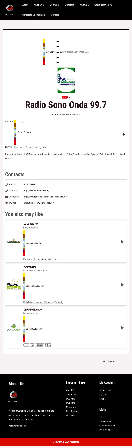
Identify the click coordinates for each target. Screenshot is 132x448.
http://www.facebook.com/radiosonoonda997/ (47, 197)
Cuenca (29, 244)
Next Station (109, 363)
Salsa (29, 147)
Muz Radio (71, 413)
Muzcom (70, 405)
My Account (105, 392)
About (25, 5)
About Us (70, 392)
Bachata (28, 260)
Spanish (38, 147)
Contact (53, 15)
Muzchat (70, 401)
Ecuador (48, 52)
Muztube (79, 5)
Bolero (36, 260)
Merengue (19, 147)
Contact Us (71, 396)
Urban (48, 347)
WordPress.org (106, 432)
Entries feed (105, 423)
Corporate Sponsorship (33, 15)
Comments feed (107, 427)
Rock (26, 347)
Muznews (37, 5)
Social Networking (97, 5)
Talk (46, 147)
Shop (102, 401)
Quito (60, 52)
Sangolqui (31, 287)
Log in (102, 419)
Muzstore (65, 5)
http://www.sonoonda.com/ (37, 191)
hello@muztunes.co (18, 428)
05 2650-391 (30, 184)
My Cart (103, 396)
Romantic (48, 304)
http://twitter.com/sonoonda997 (39, 203)
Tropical (39, 347)
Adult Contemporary (33, 304)
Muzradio (51, 5)
